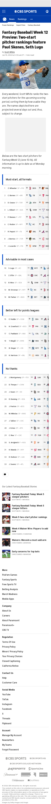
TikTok (5, 699)
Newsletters (8, 740)
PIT (39, 413)
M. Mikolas (13, 413)
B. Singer (12, 348)
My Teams (7, 745)
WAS (47, 246)
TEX (47, 210)
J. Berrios (11, 239)
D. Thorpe (13, 385)
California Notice (10, 666)
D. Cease (11, 203)
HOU (37, 355)
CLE (47, 239)
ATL (47, 231)
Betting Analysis (10, 589)
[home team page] (30, 188)
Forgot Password (10, 749)
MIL (34, 239)
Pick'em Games (9, 575)
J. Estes (12, 428)
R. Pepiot (11, 231)
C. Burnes (11, 195)
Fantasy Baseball (34, 25)
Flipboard (6, 723)
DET (35, 297)
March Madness (9, 594)
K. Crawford (13, 326)
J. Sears (12, 392)
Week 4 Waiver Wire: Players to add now (30, 530)
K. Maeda (12, 450)
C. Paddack (13, 333)
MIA (37, 341)
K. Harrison (13, 355)
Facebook (7, 709)
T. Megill (12, 341)
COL (47, 217)
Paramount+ (8, 625)
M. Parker (12, 297)
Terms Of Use (8, 642)
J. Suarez (12, 464)
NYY (36, 268)
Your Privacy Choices (12, 656)
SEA (36, 319)
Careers (6, 615)
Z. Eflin (11, 275)
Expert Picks (20, 25)
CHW (35, 210)
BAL (47, 188)
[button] (31, 19)
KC (34, 224)
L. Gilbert (11, 210)
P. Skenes (12, 217)
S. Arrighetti (14, 442)
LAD (48, 268)
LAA (39, 377)
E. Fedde (12, 319)
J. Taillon (12, 421)
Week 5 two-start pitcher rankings (29, 517)
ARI (38, 464)
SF (38, 442)
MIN (39, 457)
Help (4, 678)
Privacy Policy (9, 646)
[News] (12, 19)
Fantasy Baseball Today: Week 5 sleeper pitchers (28, 495)
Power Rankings (8, 25)
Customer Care (9, 682)
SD (38, 392)
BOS (34, 188)
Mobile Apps (8, 599)
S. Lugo (11, 268)
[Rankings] (22, 19)
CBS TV (5, 630)
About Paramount (10, 620)
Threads (6, 718)
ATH (34, 203)
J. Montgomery (15, 377)
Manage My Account (12, 735)
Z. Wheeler (12, 188)
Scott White (10, 52)
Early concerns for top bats (26, 551)
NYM (47, 203)
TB (34, 195)
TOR (39, 435)
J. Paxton (12, 406)
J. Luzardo (12, 246)
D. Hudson (13, 457)
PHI (47, 195)
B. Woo (11, 282)
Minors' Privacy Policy (12, 651)
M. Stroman (13, 290)
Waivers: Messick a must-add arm (29, 540)
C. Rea (11, 435)
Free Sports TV (9, 584)
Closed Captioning (11, 661)
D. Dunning (13, 399)
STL (34, 217)
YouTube (6, 694)
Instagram (7, 704)
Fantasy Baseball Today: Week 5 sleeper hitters (28, 507)
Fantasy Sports (9, 579)
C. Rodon (11, 224)
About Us (6, 610)
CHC (36, 275)
